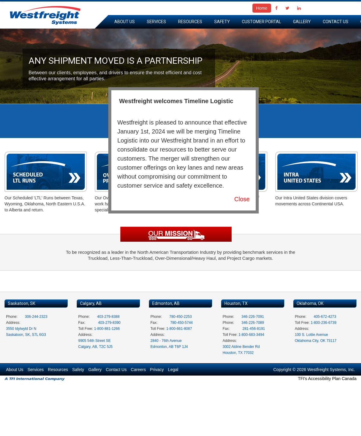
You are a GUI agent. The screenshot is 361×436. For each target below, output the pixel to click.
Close (242, 199)
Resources (190, 21)
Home (261, 8)
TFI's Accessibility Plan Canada (327, 378)
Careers (138, 369)
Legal (173, 369)
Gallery (302, 21)
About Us (124, 21)
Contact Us (335, 21)
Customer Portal (261, 21)
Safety (222, 21)
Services (156, 21)
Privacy (157, 369)
